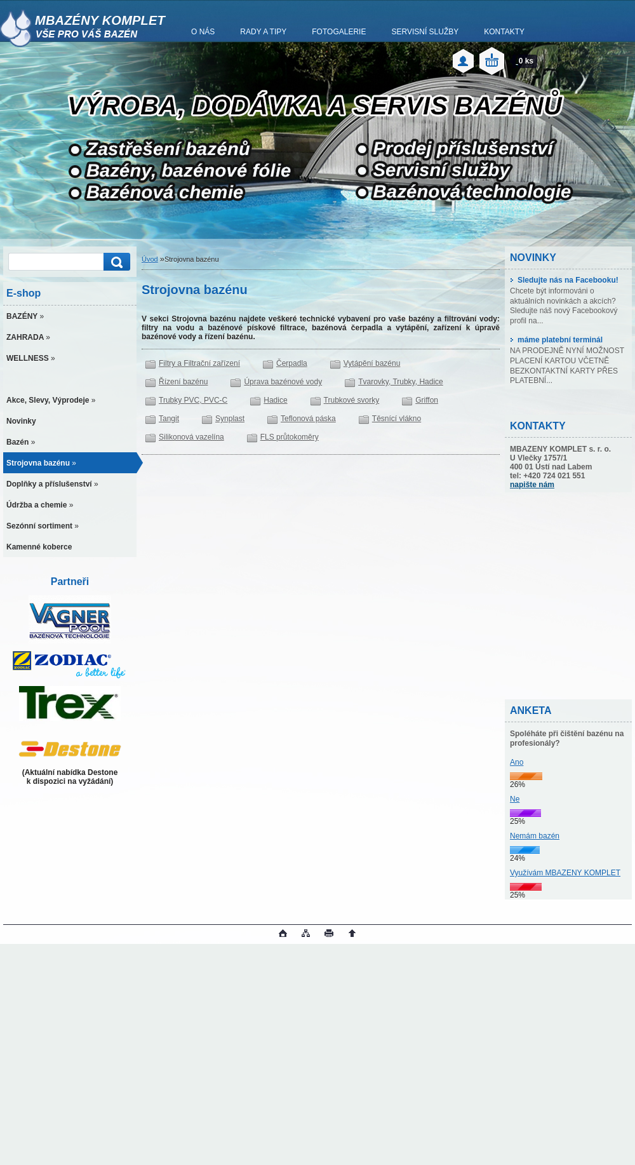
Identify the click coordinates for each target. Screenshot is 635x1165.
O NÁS (203, 31)
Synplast (229, 418)
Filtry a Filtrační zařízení (199, 363)
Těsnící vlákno (396, 418)
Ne (514, 799)
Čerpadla (291, 363)
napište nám (532, 484)
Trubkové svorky (352, 400)
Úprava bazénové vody (283, 381)
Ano (516, 762)
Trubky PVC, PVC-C (193, 400)
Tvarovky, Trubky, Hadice (400, 381)
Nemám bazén (534, 836)
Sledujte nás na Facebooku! (564, 280)
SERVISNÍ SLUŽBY (424, 31)
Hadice (275, 400)
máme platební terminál (556, 339)
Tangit (169, 418)
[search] (115, 262)
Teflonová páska (308, 418)
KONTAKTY (504, 31)
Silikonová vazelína (191, 437)
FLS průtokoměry (289, 437)
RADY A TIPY (263, 31)
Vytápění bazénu (372, 363)
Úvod (150, 259)
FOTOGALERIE (339, 31)
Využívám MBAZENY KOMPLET (565, 873)
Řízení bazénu (183, 381)
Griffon (426, 400)
